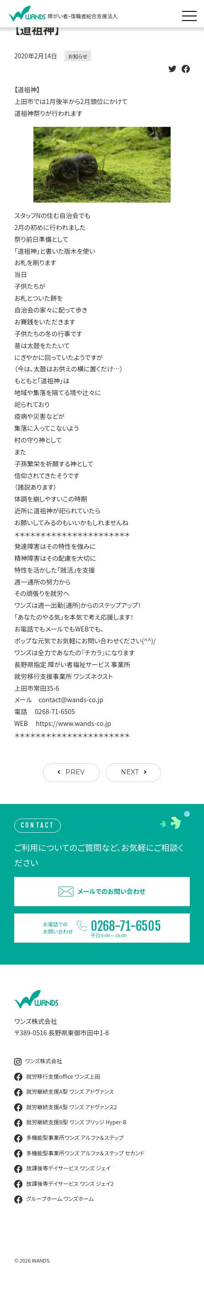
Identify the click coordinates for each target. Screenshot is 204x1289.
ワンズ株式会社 (38, 1061)
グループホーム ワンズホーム (54, 1199)
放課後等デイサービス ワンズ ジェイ (62, 1168)
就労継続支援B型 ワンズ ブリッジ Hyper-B (70, 1122)
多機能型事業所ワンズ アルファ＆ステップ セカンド (79, 1153)
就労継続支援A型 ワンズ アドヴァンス (63, 1091)
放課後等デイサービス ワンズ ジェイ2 (63, 1184)
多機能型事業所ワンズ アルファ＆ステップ (68, 1138)
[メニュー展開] (191, 13)
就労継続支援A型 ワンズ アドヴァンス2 (65, 1107)
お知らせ (77, 56)
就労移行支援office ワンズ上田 (57, 1076)
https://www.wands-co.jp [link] (73, 723)
